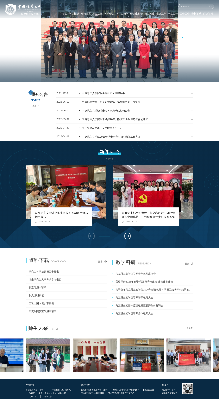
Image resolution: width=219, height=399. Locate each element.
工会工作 (185, 13)
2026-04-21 (121, 137)
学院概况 (74, 13)
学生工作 (173, 13)
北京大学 (33, 396)
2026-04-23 (121, 128)
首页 (64, 13)
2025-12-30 (121, 93)
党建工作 (161, 13)
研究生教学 (136, 13)
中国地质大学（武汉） (62, 390)
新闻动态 (109, 152)
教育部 (32, 393)
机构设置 (86, 13)
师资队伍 (97, 13)
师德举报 (208, 13)
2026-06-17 (121, 102)
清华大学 (48, 396)
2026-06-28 (44, 222)
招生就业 (149, 13)
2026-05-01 (121, 119)
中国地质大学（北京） (35, 390)
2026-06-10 (121, 111)
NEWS (109, 158)
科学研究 (109, 13)
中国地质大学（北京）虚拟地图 (52, 393)
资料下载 (196, 13)
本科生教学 (122, 13)
